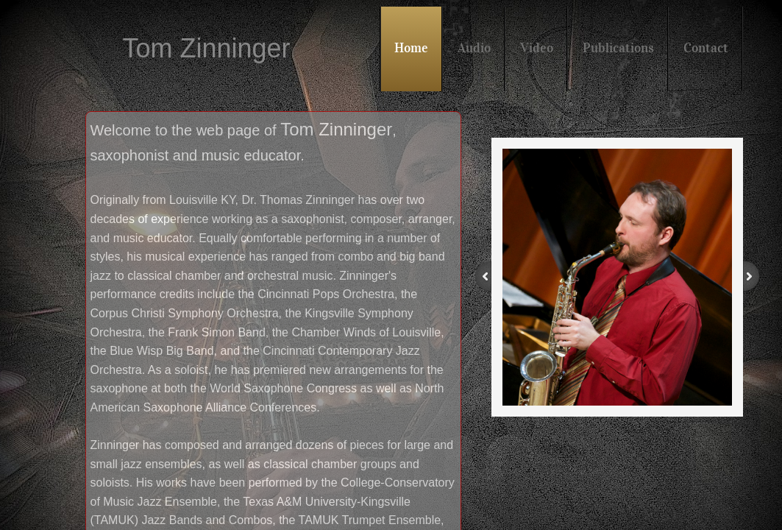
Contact (705, 48)
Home (411, 48)
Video (536, 48)
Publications (618, 48)
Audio (474, 48)
